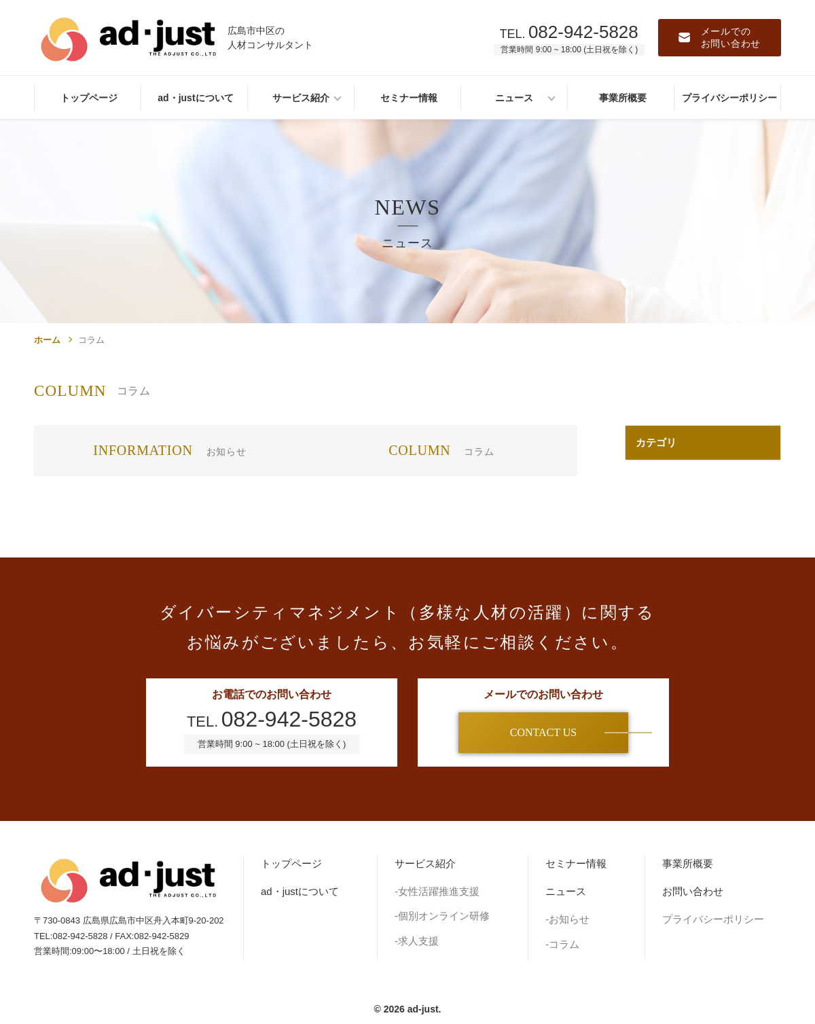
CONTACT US (543, 732)
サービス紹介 (425, 863)
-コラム (562, 944)
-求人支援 (417, 941)
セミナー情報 (575, 863)
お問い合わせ (692, 891)
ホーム (47, 340)
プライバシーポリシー (713, 919)
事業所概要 (687, 863)
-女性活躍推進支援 (437, 891)
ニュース (565, 891)
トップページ (291, 863)
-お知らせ (567, 919)
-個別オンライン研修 (442, 915)
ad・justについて (300, 891)
